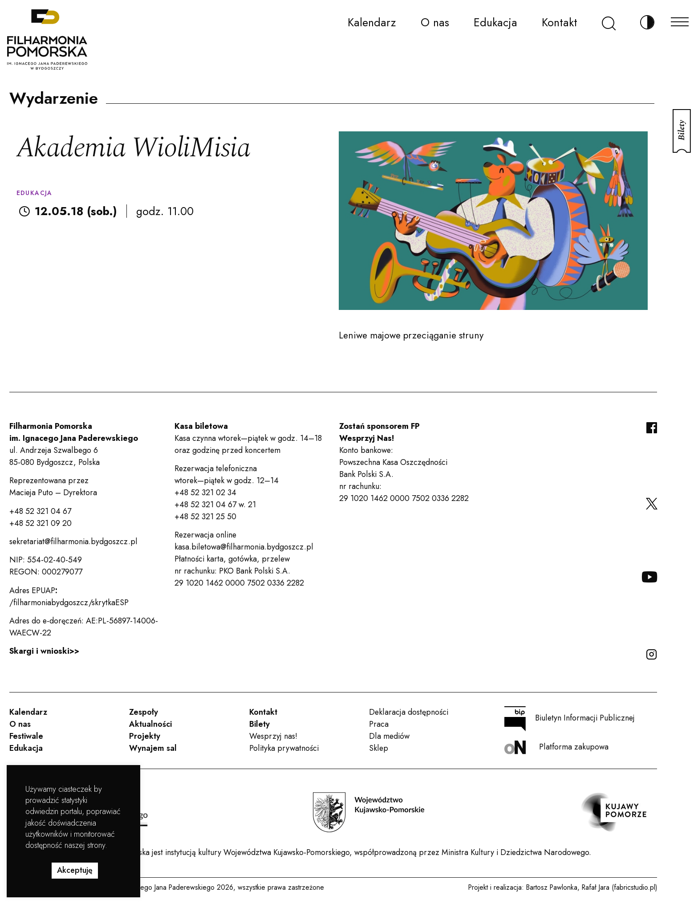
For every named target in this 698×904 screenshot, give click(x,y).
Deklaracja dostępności (408, 712)
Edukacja (495, 22)
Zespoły (143, 712)
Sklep (378, 748)
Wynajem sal (153, 748)
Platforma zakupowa (556, 747)
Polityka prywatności (284, 748)
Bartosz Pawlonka (551, 887)
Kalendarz (372, 22)
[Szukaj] (609, 22)
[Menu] (679, 19)
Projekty (144, 736)
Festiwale (26, 736)
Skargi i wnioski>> (44, 651)
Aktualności (150, 724)
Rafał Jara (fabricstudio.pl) (619, 887)
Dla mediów (389, 736)
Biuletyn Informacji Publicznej (569, 718)
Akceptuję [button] (75, 870)
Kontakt (559, 22)
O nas (435, 22)
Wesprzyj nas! (273, 736)
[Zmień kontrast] (647, 22)
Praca (379, 724)
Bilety (259, 724)
